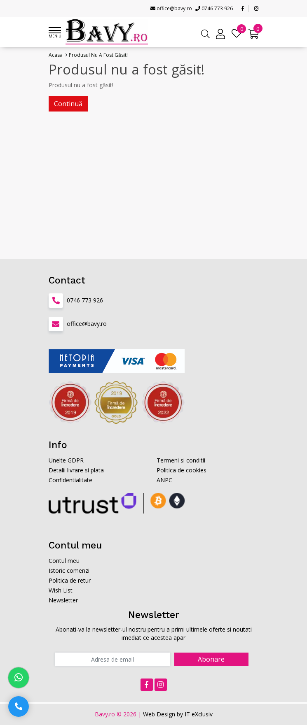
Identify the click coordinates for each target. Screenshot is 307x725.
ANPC (164, 480)
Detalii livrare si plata (76, 470)
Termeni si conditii (181, 460)
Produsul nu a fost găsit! (98, 54)
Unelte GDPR (66, 460)
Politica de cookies (181, 470)
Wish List (61, 590)
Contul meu (64, 561)
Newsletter (63, 600)
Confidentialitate (70, 480)
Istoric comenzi (69, 570)
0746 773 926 (214, 8)
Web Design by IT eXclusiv (178, 714)
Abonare (211, 659)
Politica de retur (70, 580)
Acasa (56, 54)
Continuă (68, 103)
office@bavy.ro (171, 8)
